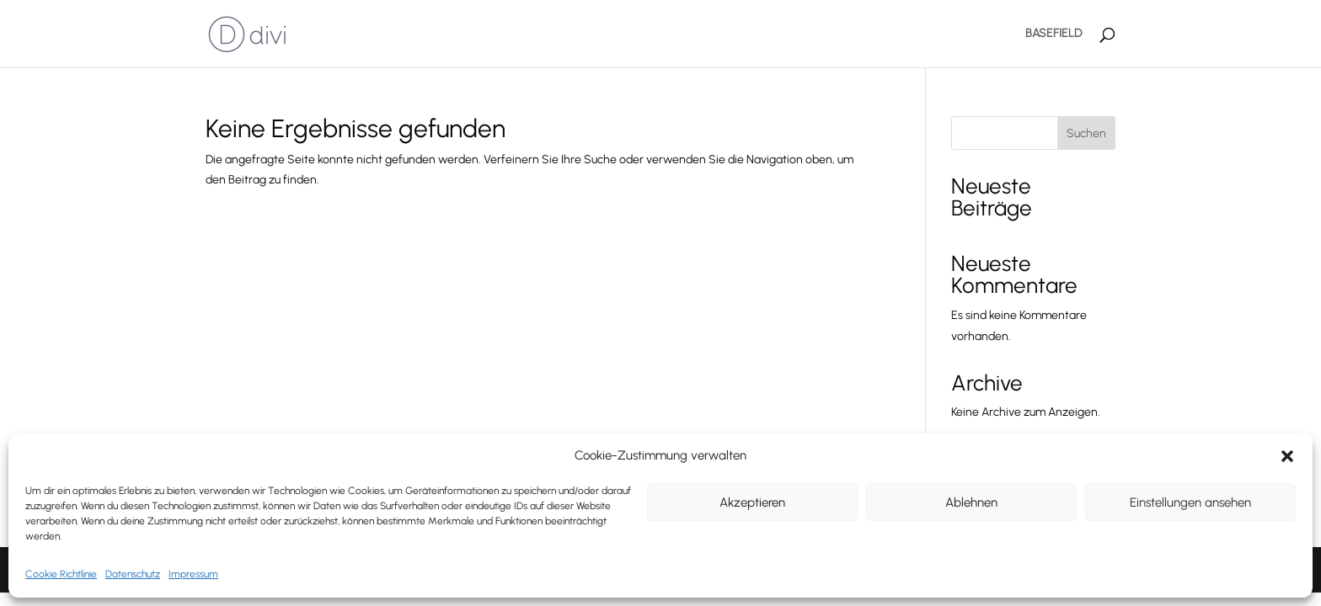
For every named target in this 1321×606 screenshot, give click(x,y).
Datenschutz (132, 574)
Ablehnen (971, 502)
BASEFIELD (1053, 34)
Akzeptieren (752, 502)
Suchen (1086, 133)
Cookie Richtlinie (61, 574)
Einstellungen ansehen (1190, 502)
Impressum (193, 574)
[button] (1287, 456)
